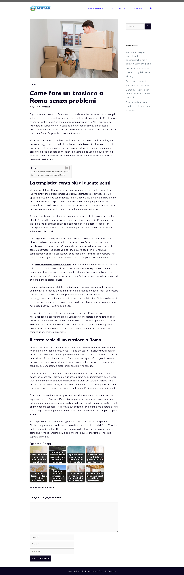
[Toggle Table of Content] (66, 168)
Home (33, 84)
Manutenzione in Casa (43, 487)
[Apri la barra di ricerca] (151, 8)
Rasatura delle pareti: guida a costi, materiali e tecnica (138, 106)
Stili (112, 8)
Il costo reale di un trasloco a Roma (49, 175)
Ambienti (125, 8)
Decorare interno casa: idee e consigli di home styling (138, 72)
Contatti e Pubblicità (107, 571)
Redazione (141, 8)
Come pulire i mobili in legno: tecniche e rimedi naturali (138, 93)
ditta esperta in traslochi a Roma (53, 264)
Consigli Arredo (98, 8)
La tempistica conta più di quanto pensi (51, 171)
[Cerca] (148, 26)
